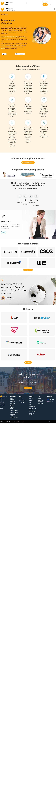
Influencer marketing (12, 399)
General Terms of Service (32, 409)
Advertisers (12, 403)
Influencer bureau (14, 412)
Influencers (2, 398)
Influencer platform (12, 408)
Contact (30, 400)
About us (31, 398)
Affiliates (12, 405)
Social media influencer (12, 415)
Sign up (1, 408)
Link (9, 3)
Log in (1, 406)
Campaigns (2, 404)
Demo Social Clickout (31, 414)
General (39, 398)
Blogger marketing (14, 417)
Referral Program (32, 411)
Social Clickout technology (11, 36)
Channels (2, 402)
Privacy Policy (32, 406)
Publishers (2, 400)
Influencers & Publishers (41, 401)
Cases (30, 404)
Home (2, 14)
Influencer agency (14, 410)
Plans (30, 402)
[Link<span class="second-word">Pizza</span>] (2, 3)
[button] (26, 3)
